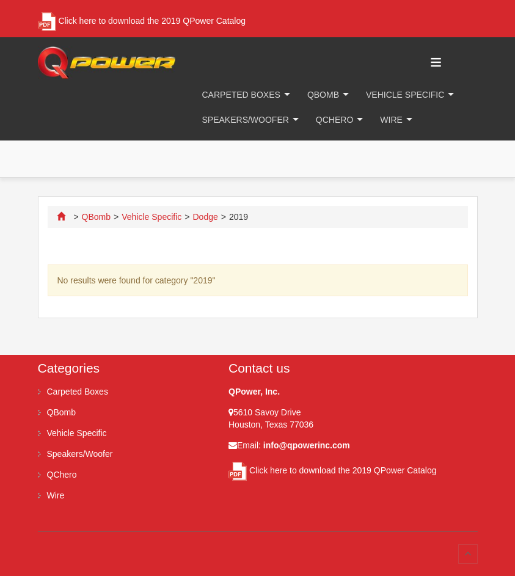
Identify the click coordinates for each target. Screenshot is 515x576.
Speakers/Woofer (245, 120)
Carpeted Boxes (241, 95)
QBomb (323, 95)
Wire (391, 120)
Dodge (204, 217)
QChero (334, 120)
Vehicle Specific (405, 95)
